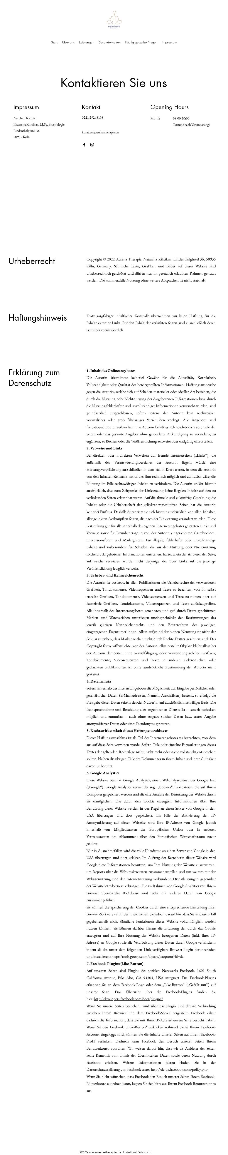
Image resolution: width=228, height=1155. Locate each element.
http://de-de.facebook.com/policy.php (179, 1069)
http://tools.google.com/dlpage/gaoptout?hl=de (147, 956)
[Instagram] (92, 144)
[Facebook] (84, 144)
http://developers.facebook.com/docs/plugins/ (128, 998)
